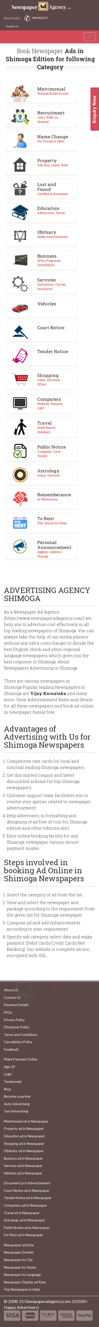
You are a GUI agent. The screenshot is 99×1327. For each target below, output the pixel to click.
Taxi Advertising (16, 1111)
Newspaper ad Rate (19, 1245)
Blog (7, 1089)
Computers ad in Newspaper (25, 1205)
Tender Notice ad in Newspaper (27, 1198)
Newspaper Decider (19, 1252)
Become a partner (17, 1096)
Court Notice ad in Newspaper (26, 1190)
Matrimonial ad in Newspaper (26, 1121)
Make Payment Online (20, 1059)
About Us (11, 990)
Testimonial (12, 1082)
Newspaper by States (20, 1267)
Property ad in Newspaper (24, 1128)
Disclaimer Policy (16, 1027)
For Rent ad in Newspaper (23, 1235)
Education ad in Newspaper (24, 1136)
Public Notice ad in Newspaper (27, 1228)
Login (8, 1074)
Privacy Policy (14, 1020)
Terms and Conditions (20, 1035)
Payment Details (16, 1005)
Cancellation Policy (18, 1042)
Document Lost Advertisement (27, 1183)
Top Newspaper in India (22, 1289)
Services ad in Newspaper (23, 1166)
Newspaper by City (18, 1260)
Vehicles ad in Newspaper (23, 1173)
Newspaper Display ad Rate (25, 1282)
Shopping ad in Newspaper (24, 1144)
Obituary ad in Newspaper (24, 1151)
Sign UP (9, 1067)
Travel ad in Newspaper (22, 1213)
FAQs (8, 1012)
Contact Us (12, 26)
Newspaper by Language (22, 1275)
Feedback (11, 1049)
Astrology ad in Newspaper (24, 1220)
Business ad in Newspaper (23, 1158)
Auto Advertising (16, 1104)
